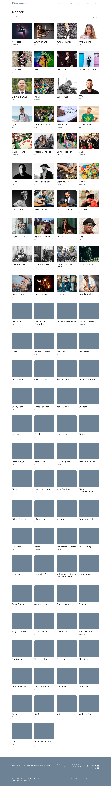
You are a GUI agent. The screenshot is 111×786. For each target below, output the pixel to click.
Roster (54, 3)
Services (61, 3)
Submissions (40, 765)
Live (25, 17)
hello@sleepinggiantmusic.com (91, 778)
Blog (70, 3)
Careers (35, 765)
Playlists (77, 3)
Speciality (32, 17)
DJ (21, 17)
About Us (95, 3)
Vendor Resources (48, 765)
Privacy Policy (15, 780)
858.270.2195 (30, 3)
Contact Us (86, 3)
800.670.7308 (75, 764)
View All (14, 17)
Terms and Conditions (25, 780)
